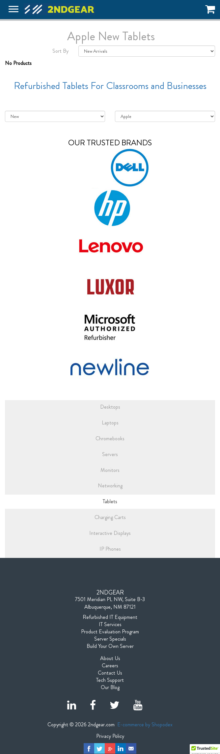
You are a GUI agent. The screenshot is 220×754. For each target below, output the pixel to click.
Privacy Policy (110, 736)
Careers (110, 665)
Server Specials (110, 639)
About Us (110, 658)
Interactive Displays (110, 533)
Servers (110, 454)
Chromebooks (110, 438)
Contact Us (110, 673)
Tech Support (110, 680)
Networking (110, 485)
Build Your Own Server (110, 646)
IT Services (110, 624)
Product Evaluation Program (110, 631)
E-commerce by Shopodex (145, 724)
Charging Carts (110, 517)
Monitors (110, 470)
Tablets (110, 501)
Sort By (60, 51)
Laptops (110, 422)
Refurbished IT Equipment (110, 617)
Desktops (110, 407)
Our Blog (110, 687)
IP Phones (110, 549)
